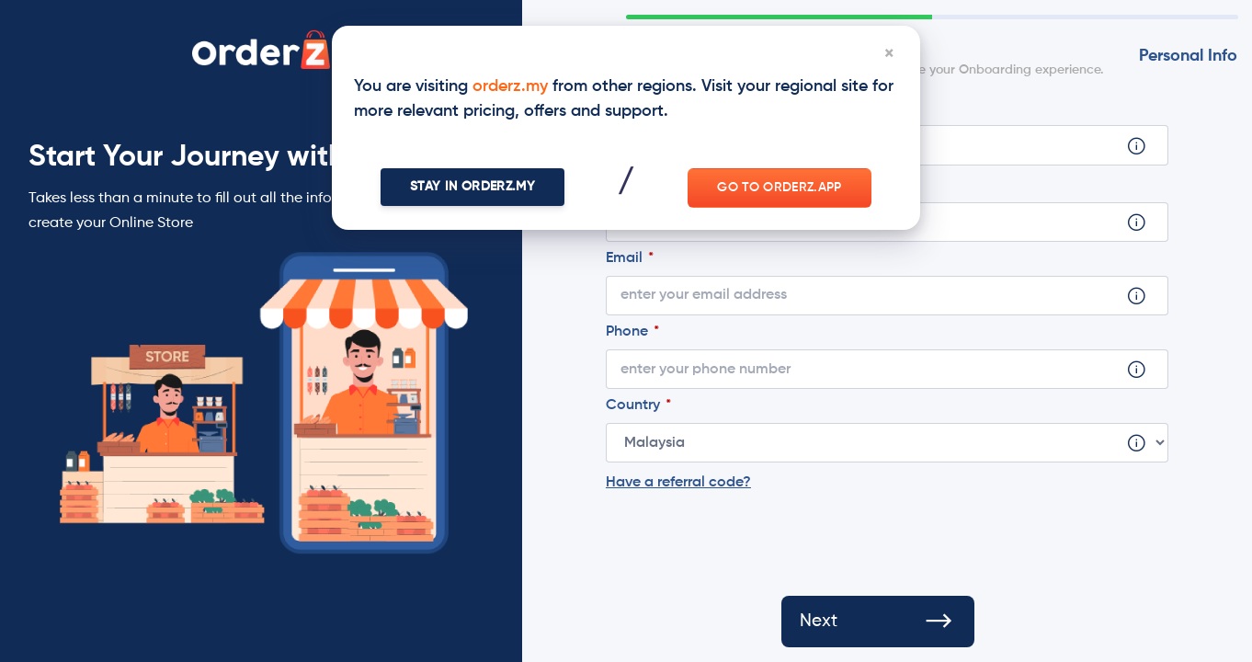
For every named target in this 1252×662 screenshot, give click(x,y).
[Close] (888, 57)
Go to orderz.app (779, 187)
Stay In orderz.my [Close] (472, 186)
